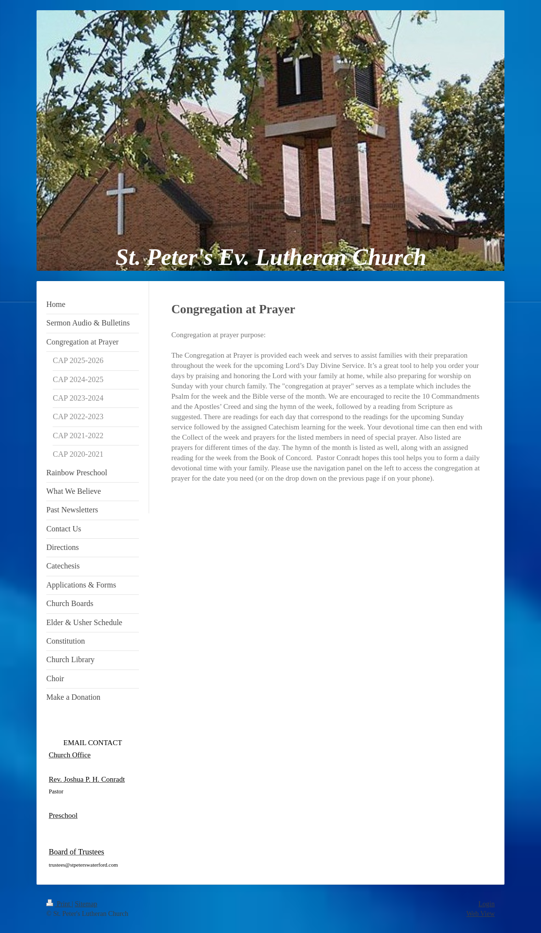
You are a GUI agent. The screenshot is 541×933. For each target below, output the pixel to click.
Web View (480, 913)
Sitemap (86, 904)
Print (59, 904)
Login (487, 904)
